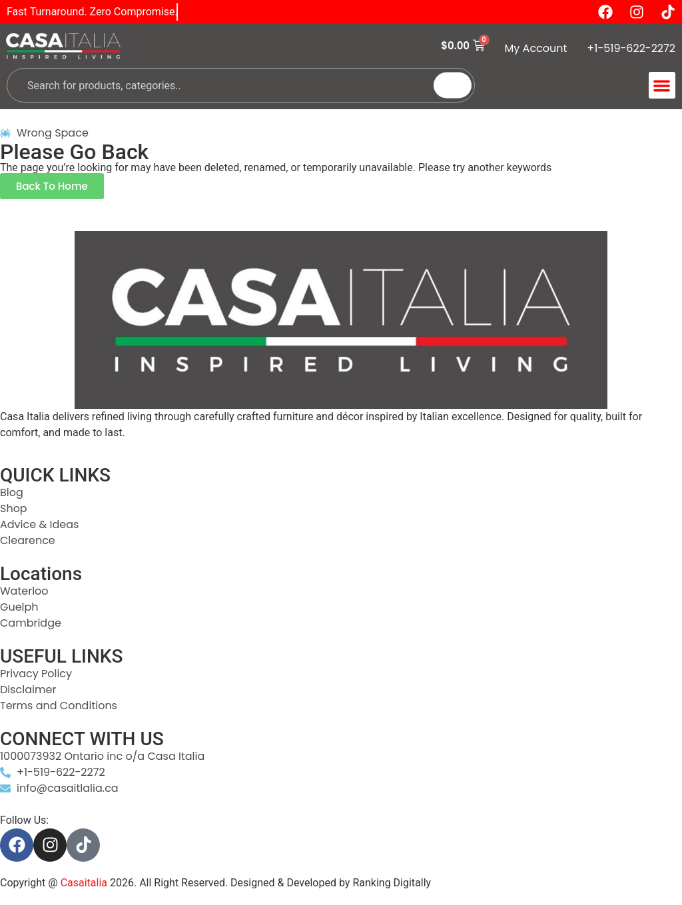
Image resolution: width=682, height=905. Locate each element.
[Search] (453, 86)
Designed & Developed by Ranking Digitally (330, 882)
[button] (662, 85)
